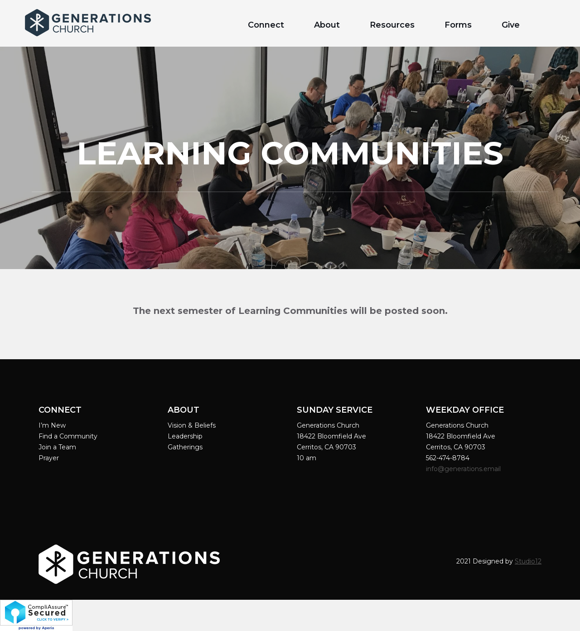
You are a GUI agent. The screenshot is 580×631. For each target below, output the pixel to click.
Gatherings (185, 447)
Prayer (49, 458)
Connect (266, 24)
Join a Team (57, 447)
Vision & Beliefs (192, 425)
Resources (392, 24)
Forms (458, 24)
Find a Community (68, 436)
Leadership (185, 436)
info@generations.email (464, 469)
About (327, 24)
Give (511, 24)
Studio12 (528, 561)
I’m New (52, 425)
